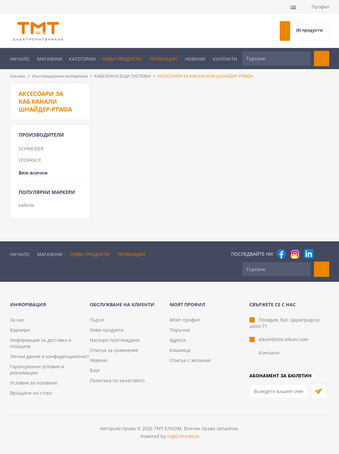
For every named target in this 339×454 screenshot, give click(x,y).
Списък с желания (190, 360)
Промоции (163, 59)
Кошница (180, 350)
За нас (17, 320)
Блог (95, 370)
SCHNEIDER (31, 148)
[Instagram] (295, 254)
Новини (195, 59)
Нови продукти (122, 59)
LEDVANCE (30, 160)
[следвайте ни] (309, 254)
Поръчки (180, 330)
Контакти (225, 59)
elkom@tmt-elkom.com (283, 339)
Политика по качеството (117, 380)
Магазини (50, 59)
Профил (320, 7)
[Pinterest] (322, 254)
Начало (19, 59)
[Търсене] (276, 59)
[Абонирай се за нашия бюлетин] (278, 391)
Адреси (178, 340)
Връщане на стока (31, 393)
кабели (26, 205)
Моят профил (185, 320)
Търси (97, 320)
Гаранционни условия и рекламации (37, 369)
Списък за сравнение (114, 350)
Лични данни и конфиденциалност (49, 356)
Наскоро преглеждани (115, 340)
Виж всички (33, 173)
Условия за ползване (33, 383)
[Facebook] (281, 254)
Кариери (20, 330)
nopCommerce (183, 436)
